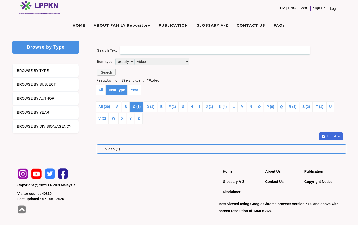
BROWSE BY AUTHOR (35, 98)
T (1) (320, 107)
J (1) (209, 107)
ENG (292, 8)
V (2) (102, 118)
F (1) (172, 107)
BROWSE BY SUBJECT (36, 84)
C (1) (137, 107)
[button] (106, 72)
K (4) (223, 107)
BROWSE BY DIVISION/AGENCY (44, 126)
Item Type (117, 90)
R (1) (292, 107)
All (100, 90)
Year (134, 90)
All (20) (104, 107)
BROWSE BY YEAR (33, 112)
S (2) (306, 107)
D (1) (150, 107)
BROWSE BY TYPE (33, 71)
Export (329, 136)
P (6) (270, 107)
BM (283, 8)
